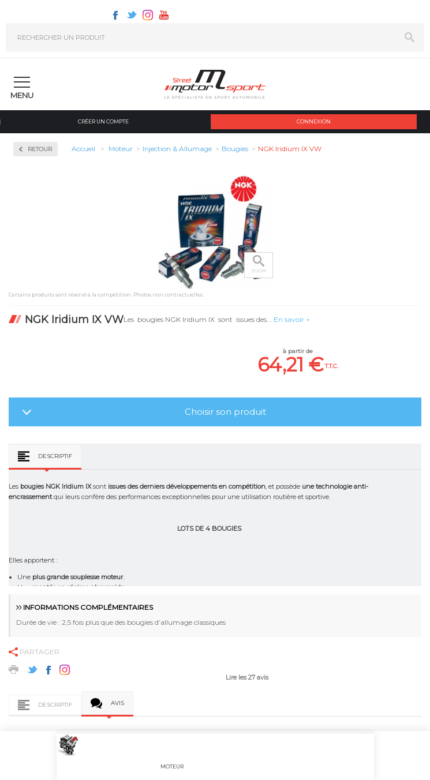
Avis (117, 703)
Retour (40, 149)
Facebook (115, 15)
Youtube (164, 15)
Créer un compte (103, 121)
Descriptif (55, 456)
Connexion (314, 121)
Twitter (132, 15)
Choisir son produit (225, 411)
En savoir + (292, 319)
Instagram (148, 15)
